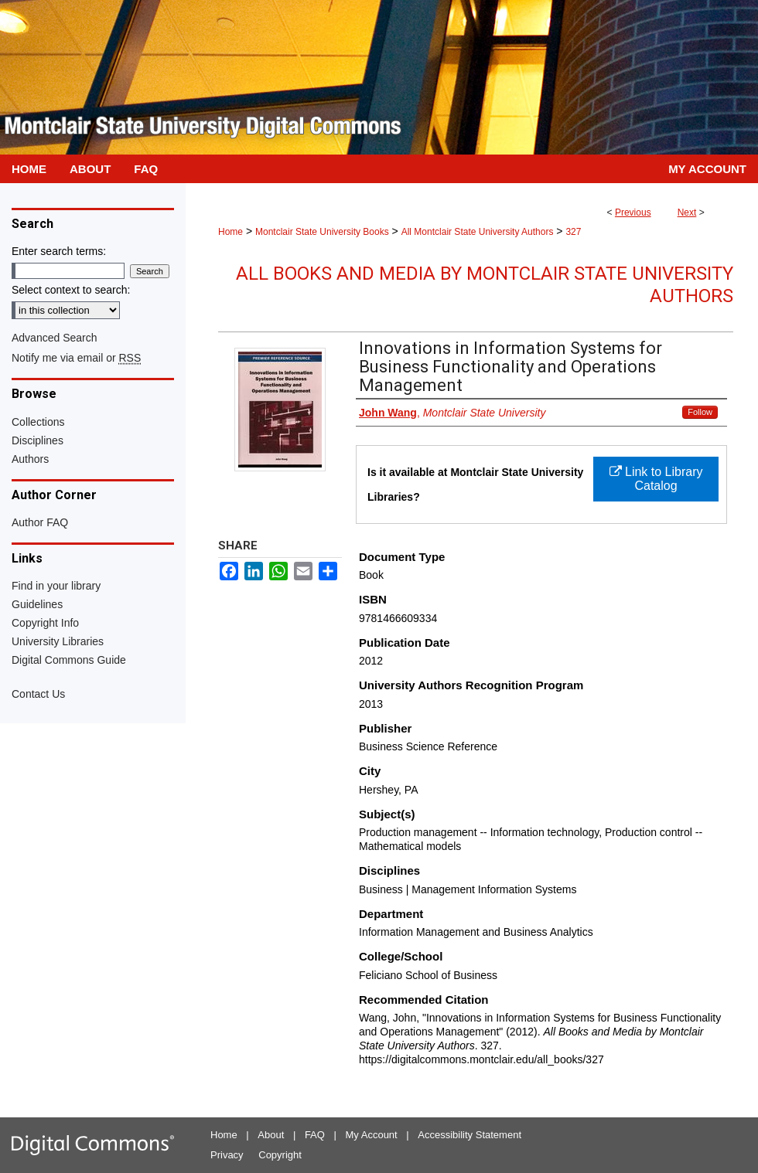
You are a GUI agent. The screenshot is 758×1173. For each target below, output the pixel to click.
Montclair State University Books (322, 231)
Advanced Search (54, 338)
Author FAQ (40, 522)
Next (687, 212)
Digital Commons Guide (69, 660)
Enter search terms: (59, 251)
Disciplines (37, 440)
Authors (30, 459)
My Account (372, 1135)
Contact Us (38, 694)
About (271, 1135)
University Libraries (58, 641)
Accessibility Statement (469, 1135)
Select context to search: (71, 290)
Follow (700, 411)
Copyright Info (45, 623)
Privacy (227, 1155)
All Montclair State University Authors (477, 231)
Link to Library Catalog (656, 478)
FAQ (315, 1135)
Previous (633, 212)
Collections (38, 422)
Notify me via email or (76, 358)
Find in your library (56, 586)
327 (573, 231)
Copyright (280, 1155)
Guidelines (37, 604)
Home (230, 231)
